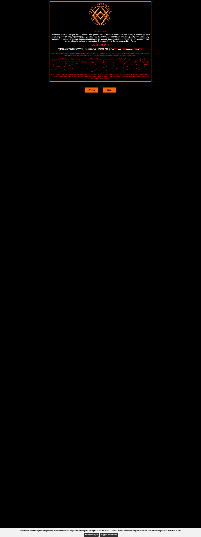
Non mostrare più (91, 535)
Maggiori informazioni (108, 535)
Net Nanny (127, 48)
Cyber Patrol (138, 48)
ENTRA (91, 90)
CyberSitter (117, 48)
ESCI (109, 90)
